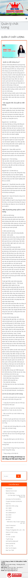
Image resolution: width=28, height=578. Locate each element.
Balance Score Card (11, 491)
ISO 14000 (8, 508)
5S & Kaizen (9, 488)
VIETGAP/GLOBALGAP (12, 541)
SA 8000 (8, 534)
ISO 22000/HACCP (11, 512)
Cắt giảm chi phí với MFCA (13, 499)
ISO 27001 (8, 515)
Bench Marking (10, 493)
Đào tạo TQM (10, 550)
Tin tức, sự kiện (10, 536)
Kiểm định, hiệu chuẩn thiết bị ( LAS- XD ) (16, 522)
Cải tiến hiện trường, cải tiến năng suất (16, 496)
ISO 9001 (8, 519)
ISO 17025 (8, 510)
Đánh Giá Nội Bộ (10, 543)
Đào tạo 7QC (9, 545)
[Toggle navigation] (26, 18)
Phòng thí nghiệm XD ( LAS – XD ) (15, 530)
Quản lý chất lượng (11, 532)
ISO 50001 (8, 517)
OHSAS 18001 (9, 527)
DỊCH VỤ (8, 503)
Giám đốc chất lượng (12, 506)
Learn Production (11, 525)
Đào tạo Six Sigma (11, 548)
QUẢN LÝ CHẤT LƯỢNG (12, 36)
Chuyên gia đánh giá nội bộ (14, 501)
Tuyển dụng (9, 539)
